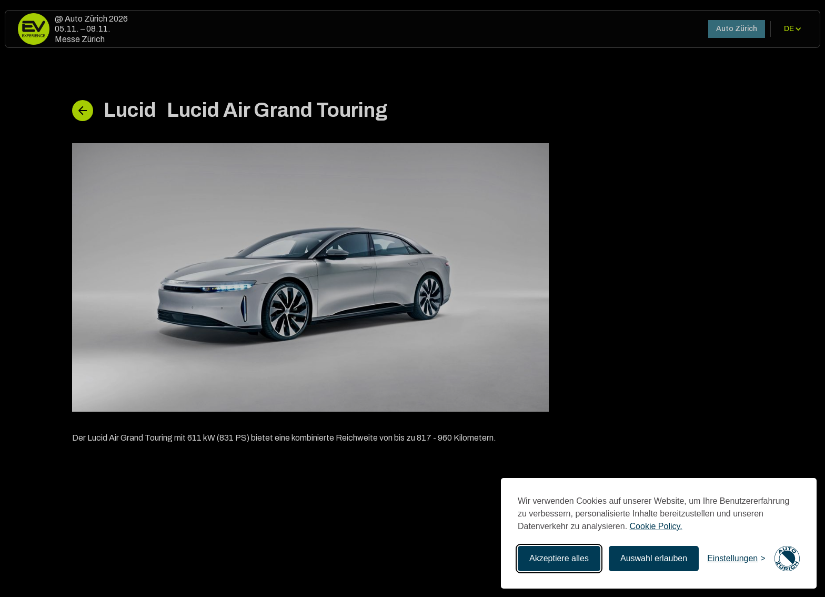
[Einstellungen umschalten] (736, 558)
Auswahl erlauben (653, 558)
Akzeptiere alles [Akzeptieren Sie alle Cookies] (559, 558)
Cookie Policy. (656, 526)
